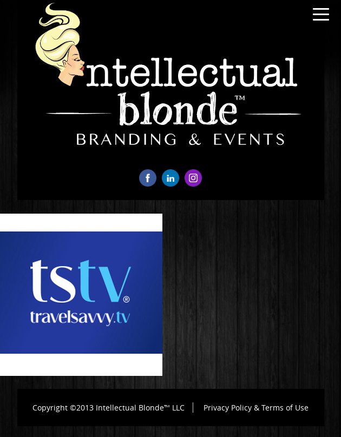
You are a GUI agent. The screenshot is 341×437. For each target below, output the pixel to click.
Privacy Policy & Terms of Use (256, 407)
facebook (147, 178)
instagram (193, 178)
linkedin (170, 178)
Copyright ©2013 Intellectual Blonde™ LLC (108, 407)
